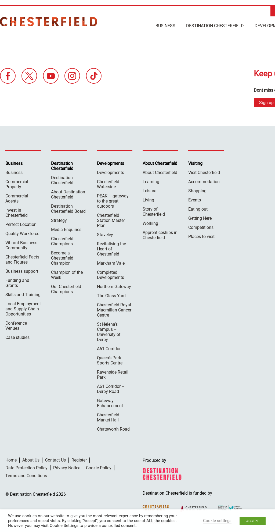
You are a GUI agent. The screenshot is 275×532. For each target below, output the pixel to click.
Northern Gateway (114, 286)
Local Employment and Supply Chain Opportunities (23, 308)
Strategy (59, 219)
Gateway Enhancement (110, 403)
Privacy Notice (66, 467)
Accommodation (204, 181)
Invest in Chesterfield (16, 212)
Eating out (198, 208)
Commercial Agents (16, 198)
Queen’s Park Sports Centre (109, 360)
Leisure (149, 190)
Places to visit (201, 236)
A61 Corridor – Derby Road (111, 388)
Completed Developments (110, 274)
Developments (110, 172)
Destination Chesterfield (48, 22)
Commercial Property (16, 184)
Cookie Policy (98, 467)
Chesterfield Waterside (108, 184)
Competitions (201, 226)
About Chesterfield (160, 172)
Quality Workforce (22, 233)
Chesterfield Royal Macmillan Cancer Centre (114, 309)
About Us (30, 459)
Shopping (197, 190)
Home (11, 459)
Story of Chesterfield (154, 211)
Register (79, 459)
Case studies (17, 336)
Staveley (105, 234)
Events (194, 199)
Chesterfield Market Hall (108, 417)
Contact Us (55, 459)
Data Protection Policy (26, 467)
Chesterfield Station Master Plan (111, 220)
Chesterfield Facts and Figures (22, 259)
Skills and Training (23, 294)
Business (165, 25)
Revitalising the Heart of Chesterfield (111, 248)
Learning (151, 181)
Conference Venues (16, 325)
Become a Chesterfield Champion (62, 257)
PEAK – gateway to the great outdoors (113, 200)
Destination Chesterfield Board (68, 208)
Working (150, 222)
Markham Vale (111, 262)
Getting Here (200, 217)
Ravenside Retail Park (112, 374)
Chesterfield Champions (62, 241)
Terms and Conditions (26, 475)
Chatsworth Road (113, 428)
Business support (21, 270)
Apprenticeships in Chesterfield (160, 234)
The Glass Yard (111, 295)
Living (148, 199)
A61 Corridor (109, 348)
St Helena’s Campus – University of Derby (109, 331)
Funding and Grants (17, 282)
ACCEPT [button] (252, 521)
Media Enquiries (66, 229)
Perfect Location (21, 223)
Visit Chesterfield (204, 172)
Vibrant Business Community (21, 245)
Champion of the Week (67, 274)
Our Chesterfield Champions (66, 288)
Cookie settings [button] (217, 520)
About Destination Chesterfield (68, 194)
